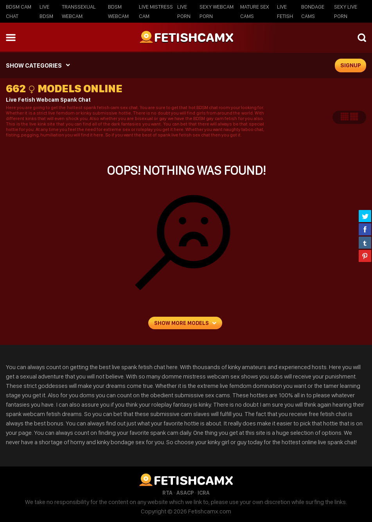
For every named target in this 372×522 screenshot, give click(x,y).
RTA (167, 493)
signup (350, 65)
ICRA (204, 493)
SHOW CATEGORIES (34, 65)
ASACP (185, 493)
